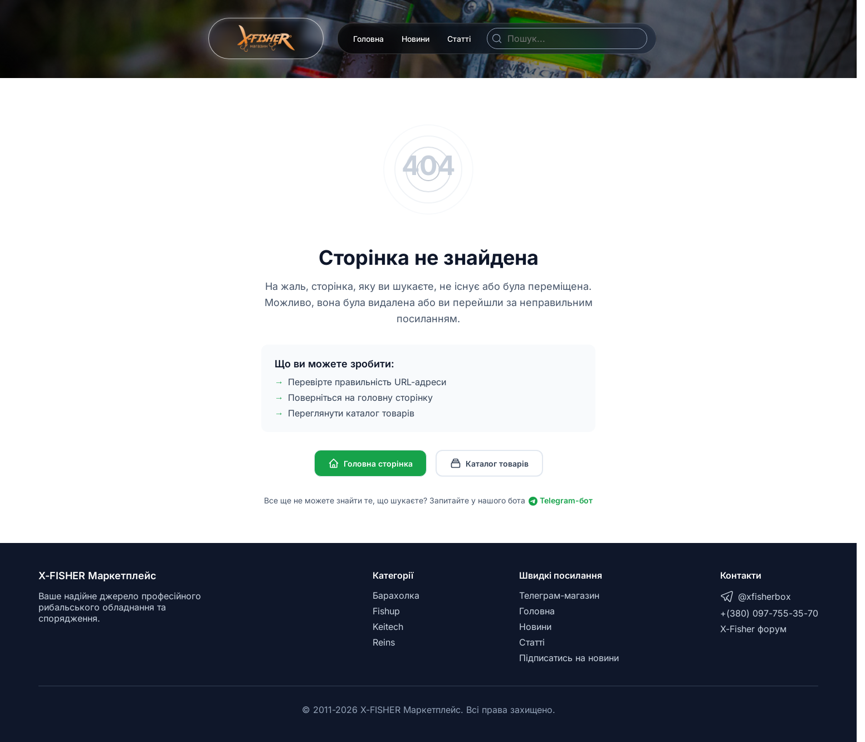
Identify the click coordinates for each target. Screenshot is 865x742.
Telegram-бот (561, 500)
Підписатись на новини (569, 657)
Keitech (388, 626)
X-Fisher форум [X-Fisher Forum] (753, 628)
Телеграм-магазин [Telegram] (559, 595)
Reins (384, 642)
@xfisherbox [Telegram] (755, 596)
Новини (415, 38)
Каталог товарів (489, 463)
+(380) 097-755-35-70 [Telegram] (769, 613)
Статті (459, 38)
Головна (368, 38)
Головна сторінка (370, 463)
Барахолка (396, 595)
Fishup (386, 611)
